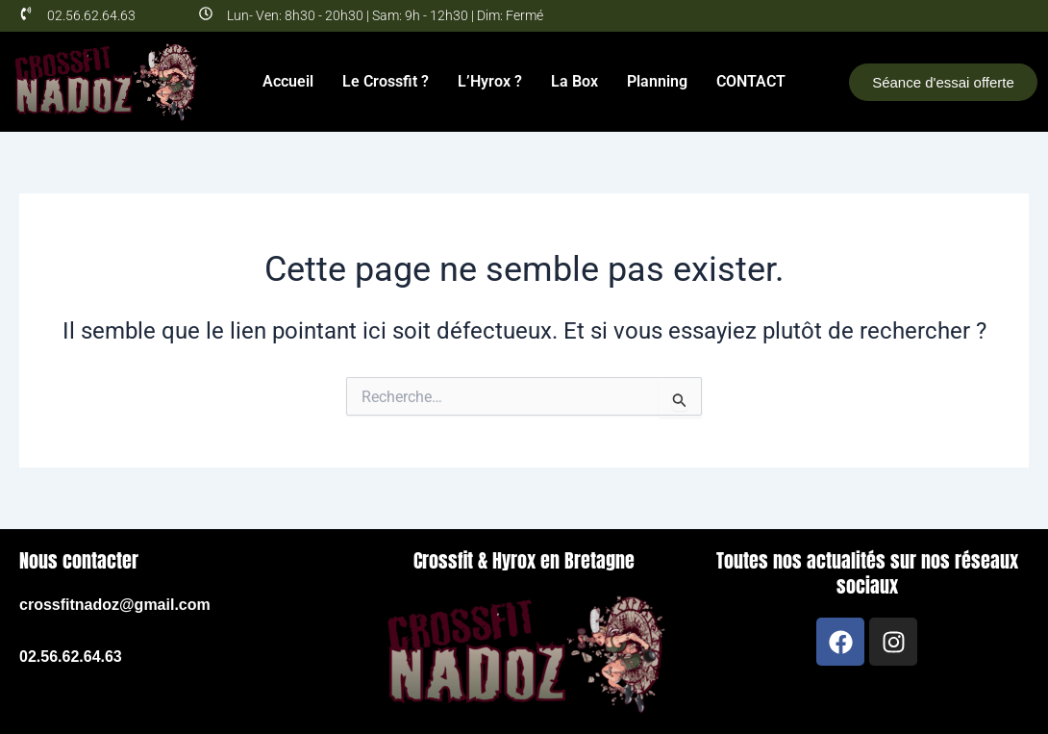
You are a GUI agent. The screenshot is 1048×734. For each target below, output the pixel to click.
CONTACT (751, 81)
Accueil (287, 81)
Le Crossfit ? (385, 81)
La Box (574, 81)
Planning (657, 81)
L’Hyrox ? (490, 81)
